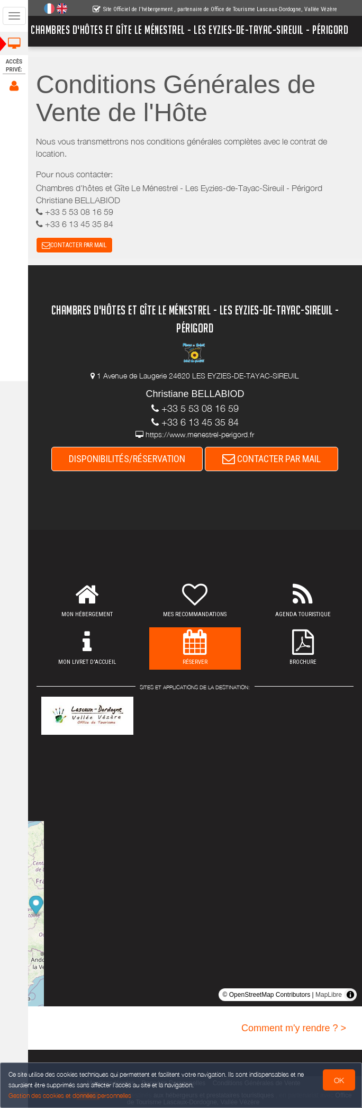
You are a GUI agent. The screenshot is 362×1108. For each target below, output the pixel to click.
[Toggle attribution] (350, 994)
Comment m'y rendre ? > (293, 1028)
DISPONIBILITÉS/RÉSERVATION (127, 458)
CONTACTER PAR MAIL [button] (74, 245)
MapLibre (328, 994)
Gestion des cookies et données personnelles (69, 1096)
